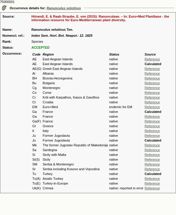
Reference (152, 59)
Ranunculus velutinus (64, 8)
